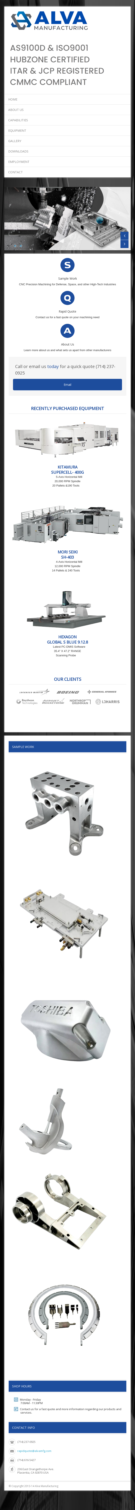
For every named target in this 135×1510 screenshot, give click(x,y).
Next (124, 244)
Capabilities (18, 120)
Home (12, 99)
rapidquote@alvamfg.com (34, 1451)
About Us (16, 110)
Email (67, 385)
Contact (15, 172)
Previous (124, 236)
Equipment (17, 130)
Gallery (14, 141)
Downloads (18, 151)
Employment (18, 162)
